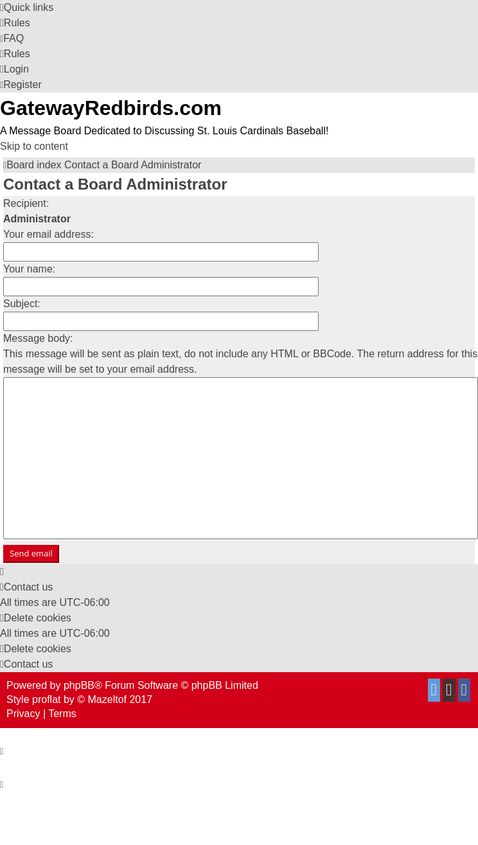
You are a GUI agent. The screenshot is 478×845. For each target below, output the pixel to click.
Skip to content (34, 146)
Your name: (29, 268)
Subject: (21, 303)
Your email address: (48, 234)
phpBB (79, 685)
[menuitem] (15, 22)
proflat (46, 699)
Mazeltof (107, 699)
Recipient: (26, 203)
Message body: (38, 338)
